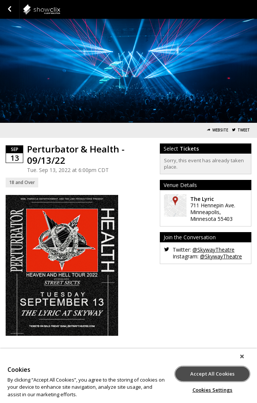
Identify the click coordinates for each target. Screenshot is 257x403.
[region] (128, 376)
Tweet (243, 130)
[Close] (242, 356)
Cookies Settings (212, 389)
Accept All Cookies (212, 373)
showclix (60, 9)
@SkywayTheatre (213, 249)
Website (220, 130)
